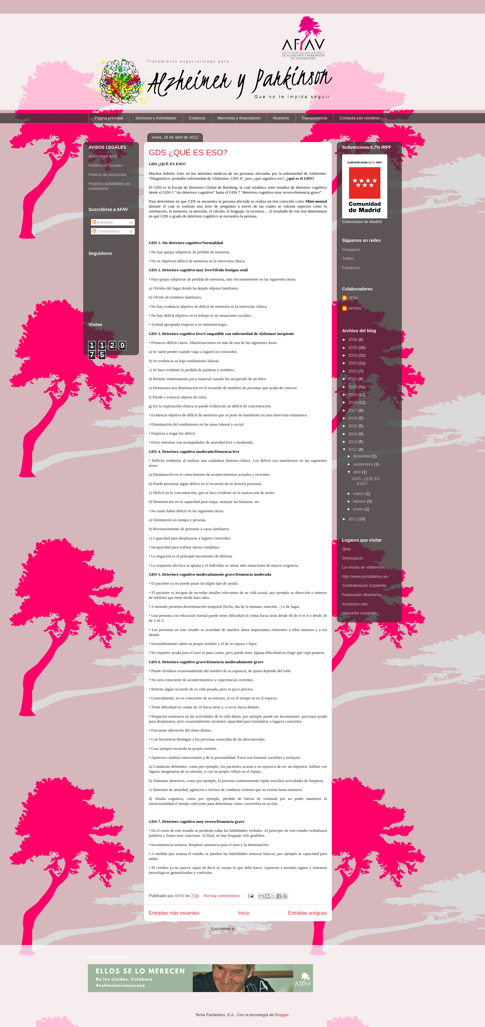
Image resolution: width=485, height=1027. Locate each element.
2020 (353, 387)
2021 (353, 378)
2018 (353, 402)
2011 (353, 519)
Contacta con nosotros (359, 118)
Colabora (197, 118)
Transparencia (314, 118)
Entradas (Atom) (250, 928)
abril (357, 472)
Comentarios (106, 231)
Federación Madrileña (361, 594)
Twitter (348, 258)
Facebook (351, 267)
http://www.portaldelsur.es (365, 576)
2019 (353, 394)
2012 (353, 449)
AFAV (353, 297)
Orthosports (352, 558)
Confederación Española (364, 585)
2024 (353, 355)
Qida (346, 549)
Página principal (109, 118)
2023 (353, 363)
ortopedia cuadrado (359, 613)
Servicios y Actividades (155, 118)
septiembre (363, 464)
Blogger (282, 1014)
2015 (353, 425)
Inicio (243, 913)
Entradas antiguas (307, 913)
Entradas (102, 222)
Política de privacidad (107, 174)
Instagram (351, 249)
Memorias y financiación (238, 118)
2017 (353, 410)
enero (359, 509)
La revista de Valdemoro (363, 567)
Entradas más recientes (174, 913)
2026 (353, 339)
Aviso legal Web (102, 156)
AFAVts (354, 308)
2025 (353, 347)
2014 (353, 434)
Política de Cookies (105, 165)
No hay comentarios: (223, 895)
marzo (359, 493)
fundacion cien (355, 604)
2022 (353, 371)
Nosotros (281, 118)
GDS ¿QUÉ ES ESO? (188, 152)
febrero (360, 501)
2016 (353, 418)
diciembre (362, 456)
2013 (353, 441)
